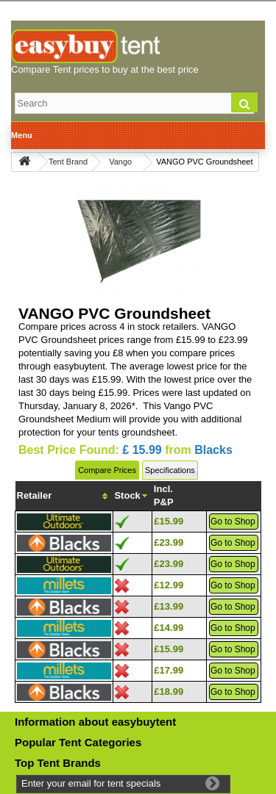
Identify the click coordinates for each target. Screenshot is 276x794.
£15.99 (168, 521)
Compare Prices (107, 470)
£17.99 (168, 670)
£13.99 (168, 606)
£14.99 (168, 627)
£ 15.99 (141, 450)
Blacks (213, 450)
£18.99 (168, 691)
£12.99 (168, 585)
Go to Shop (232, 521)
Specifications (170, 470)
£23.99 (168, 542)
